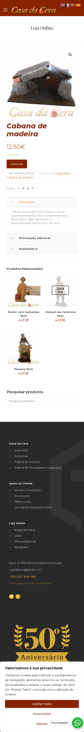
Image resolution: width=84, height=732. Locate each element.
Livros (17, 535)
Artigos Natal (62, 173)
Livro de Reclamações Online (33, 507)
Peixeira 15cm (23, 369)
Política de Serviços (27, 461)
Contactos (21, 456)
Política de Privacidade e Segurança (38, 467)
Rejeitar (42, 724)
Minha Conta (22, 501)
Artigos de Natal (24, 529)
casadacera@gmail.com (25, 569)
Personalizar (42, 714)
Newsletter (21, 547)
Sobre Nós (21, 450)
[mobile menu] (5, 10)
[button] (70, 55)
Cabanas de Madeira (20, 177)
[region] (42, 697)
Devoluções (22, 495)
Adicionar (17, 164)
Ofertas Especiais (25, 541)
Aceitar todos (42, 704)
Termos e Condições (27, 490)
